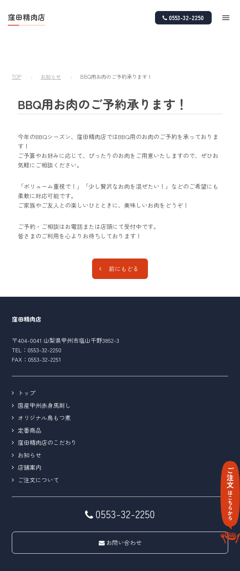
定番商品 (29, 400)
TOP (16, 46)
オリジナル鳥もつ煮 (44, 387)
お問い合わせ (120, 512)
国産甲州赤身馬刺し (44, 375)
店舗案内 (29, 437)
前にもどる (123, 238)
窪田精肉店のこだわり (47, 412)
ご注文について (38, 449)
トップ (26, 362)
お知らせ (51, 46)
